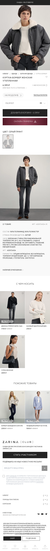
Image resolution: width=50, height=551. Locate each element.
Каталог (25, 495)
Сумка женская (7, 370)
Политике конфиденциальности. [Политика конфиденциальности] (27, 534)
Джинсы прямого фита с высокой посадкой (17, 326)
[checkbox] (4, 476)
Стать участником (25, 454)
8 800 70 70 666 (7, 513)
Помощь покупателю (25, 500)
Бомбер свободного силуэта (12, 426)
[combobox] (25, 103)
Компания (25, 504)
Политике (39, 482)
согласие (13, 476)
